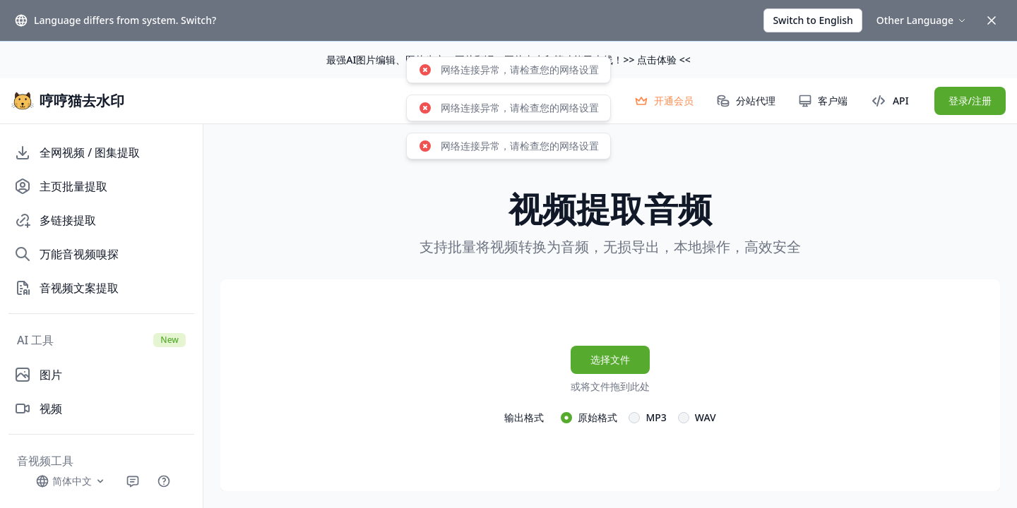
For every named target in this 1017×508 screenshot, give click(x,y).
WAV (705, 417)
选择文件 (610, 359)
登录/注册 (970, 100)
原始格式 (597, 417)
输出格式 (524, 417)
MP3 (656, 417)
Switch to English (812, 20)
